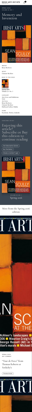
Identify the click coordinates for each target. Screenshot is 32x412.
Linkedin (17, 113)
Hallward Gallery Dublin (10, 107)
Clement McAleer (7, 73)
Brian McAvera (7, 68)
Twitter (11, 113)
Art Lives (5, 101)
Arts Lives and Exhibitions (10, 97)
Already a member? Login (10, 153)
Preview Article (7, 373)
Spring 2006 (6, 8)
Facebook (5, 113)
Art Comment (6, 356)
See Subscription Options (10, 146)
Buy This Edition (7, 149)
